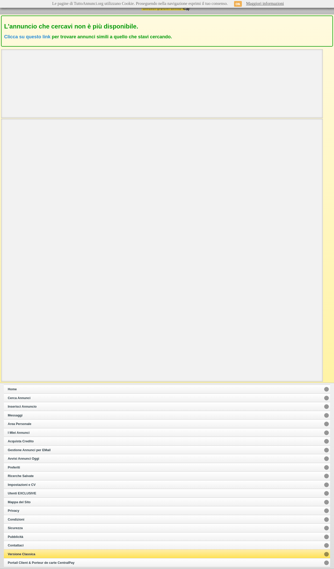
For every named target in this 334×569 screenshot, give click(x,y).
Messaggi (15, 415)
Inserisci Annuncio (22, 406)
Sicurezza (15, 528)
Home (12, 389)
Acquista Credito (21, 441)
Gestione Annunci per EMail (29, 450)
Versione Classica (21, 554)
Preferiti (14, 467)
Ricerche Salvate (21, 476)
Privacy (13, 511)
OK (238, 4)
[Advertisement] (162, 83)
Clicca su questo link (27, 36)
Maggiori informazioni (265, 3)
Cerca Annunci (19, 398)
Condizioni (16, 519)
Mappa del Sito (19, 502)
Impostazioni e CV (22, 485)
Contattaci (16, 545)
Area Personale (19, 424)
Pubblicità (15, 537)
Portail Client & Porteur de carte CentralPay (41, 563)
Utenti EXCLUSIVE (22, 493)
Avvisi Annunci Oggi (23, 458)
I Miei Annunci (19, 433)
